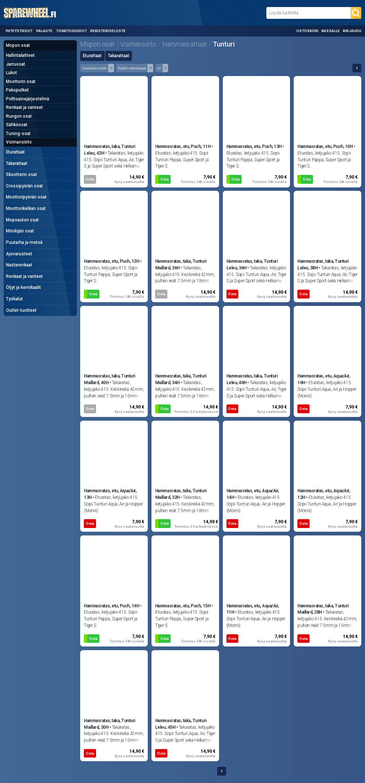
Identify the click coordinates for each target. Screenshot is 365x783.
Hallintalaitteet (20, 55)
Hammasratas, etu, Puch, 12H (111, 261)
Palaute (44, 31)
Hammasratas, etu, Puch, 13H (254, 146)
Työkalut (14, 298)
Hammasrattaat (184, 44)
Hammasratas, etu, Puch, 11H (182, 146)
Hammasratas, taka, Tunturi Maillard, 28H (323, 609)
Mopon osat (18, 45)
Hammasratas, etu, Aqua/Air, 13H (110, 494)
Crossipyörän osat (24, 186)
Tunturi (224, 44)
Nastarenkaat (19, 265)
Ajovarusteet (19, 253)
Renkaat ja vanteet (24, 107)
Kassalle (330, 31)
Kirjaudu (352, 31)
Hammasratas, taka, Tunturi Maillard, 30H (109, 724)
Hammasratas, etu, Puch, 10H (324, 146)
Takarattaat (16, 163)
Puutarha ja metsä (24, 242)
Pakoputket (17, 90)
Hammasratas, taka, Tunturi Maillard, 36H (181, 264)
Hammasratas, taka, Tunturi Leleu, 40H (252, 379)
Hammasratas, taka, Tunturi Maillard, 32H (181, 494)
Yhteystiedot (19, 31)
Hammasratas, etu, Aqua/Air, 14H (252, 494)
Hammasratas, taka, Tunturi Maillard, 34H (181, 379)
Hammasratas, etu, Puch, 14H (111, 605)
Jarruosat (15, 64)
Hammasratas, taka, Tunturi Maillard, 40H (109, 379)
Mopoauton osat (22, 220)
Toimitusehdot (71, 31)
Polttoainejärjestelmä (27, 98)
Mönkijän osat (20, 231)
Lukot (11, 72)
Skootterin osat (21, 174)
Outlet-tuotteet (21, 310)
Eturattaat (15, 152)
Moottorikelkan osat (26, 208)
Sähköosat (16, 124)
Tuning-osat (18, 133)
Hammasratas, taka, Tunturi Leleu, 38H (323, 264)
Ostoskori (307, 31)
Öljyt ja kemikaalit (23, 287)
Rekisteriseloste (108, 31)
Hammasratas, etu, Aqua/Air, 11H (252, 609)
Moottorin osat (20, 81)
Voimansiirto (19, 142)
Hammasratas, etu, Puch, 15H (182, 605)
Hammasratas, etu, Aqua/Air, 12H (323, 494)
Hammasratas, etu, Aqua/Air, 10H (323, 379)
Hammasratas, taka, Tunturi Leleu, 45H (181, 724)
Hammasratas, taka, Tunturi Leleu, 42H (109, 150)
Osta (90, 179)
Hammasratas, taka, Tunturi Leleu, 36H (252, 264)
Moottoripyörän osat (26, 197)
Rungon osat (19, 116)
